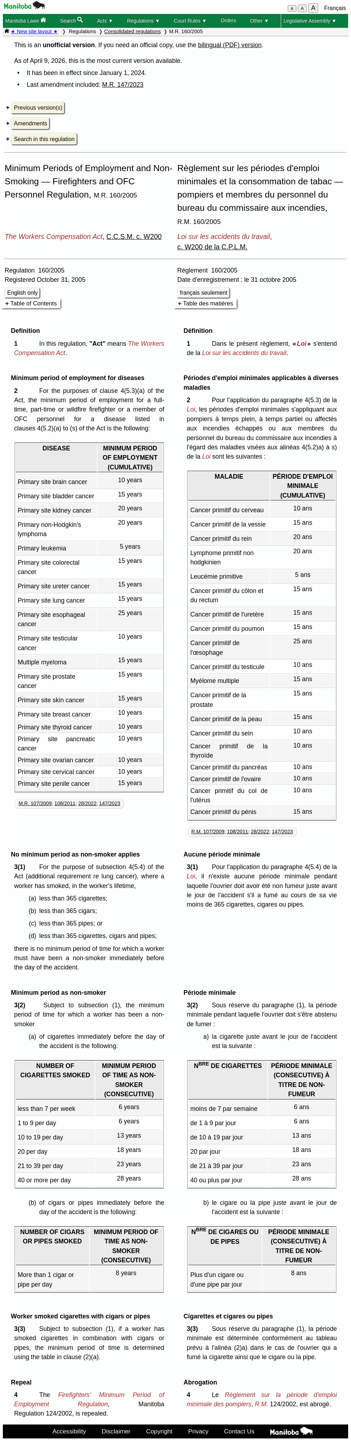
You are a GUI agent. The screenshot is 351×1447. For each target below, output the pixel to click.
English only (22, 293)
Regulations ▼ (143, 21)
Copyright (159, 1431)
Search (71, 20)
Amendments (30, 123)
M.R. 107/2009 (35, 803)
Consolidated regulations (132, 31)
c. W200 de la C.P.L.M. (212, 247)
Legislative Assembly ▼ (310, 21)
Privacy (198, 1431)
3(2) (21, 1005)
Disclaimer (116, 1431)
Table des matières (208, 303)
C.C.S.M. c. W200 (134, 236)
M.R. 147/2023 (122, 84)
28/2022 (87, 803)
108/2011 (64, 803)
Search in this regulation (44, 139)
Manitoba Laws (25, 20)
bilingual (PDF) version (230, 45)
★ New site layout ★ (34, 31)
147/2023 (109, 803)
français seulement (203, 293)
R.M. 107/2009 (207, 831)
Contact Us (239, 1431)
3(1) (21, 866)
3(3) (21, 1328)
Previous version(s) (38, 108)
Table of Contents (33, 303)
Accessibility (69, 1431)
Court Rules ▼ (190, 21)
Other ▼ (259, 21)
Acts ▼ (105, 21)
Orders (228, 20)
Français (335, 8)
